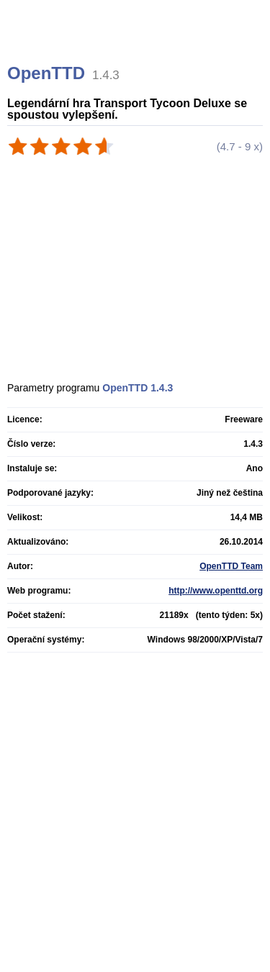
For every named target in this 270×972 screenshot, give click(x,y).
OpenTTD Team (231, 566)
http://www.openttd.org (215, 591)
